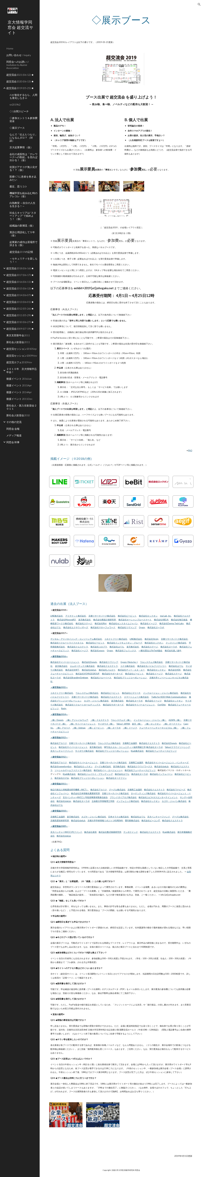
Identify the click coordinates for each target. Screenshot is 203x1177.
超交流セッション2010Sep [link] (21, 348)
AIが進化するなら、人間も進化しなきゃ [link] (23, 96)
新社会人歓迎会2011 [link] (18, 342)
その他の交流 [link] (14, 421)
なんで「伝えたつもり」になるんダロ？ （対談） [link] (23, 137)
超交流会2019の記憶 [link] (21, 251)
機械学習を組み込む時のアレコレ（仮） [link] (23, 194)
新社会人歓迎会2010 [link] (18, 415)
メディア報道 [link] (14, 435)
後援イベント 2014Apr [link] (19, 392)
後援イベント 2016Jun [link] (19, 378)
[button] (199, 4)
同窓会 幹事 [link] (13, 442)
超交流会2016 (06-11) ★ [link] (20, 281)
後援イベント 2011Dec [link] (19, 398)
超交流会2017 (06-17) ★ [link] (20, 274)
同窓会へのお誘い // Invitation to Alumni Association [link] (17, 64)
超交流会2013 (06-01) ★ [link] (20, 301)
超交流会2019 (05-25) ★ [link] (20, 87)
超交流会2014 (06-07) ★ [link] (20, 295)
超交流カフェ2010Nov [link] (19, 362)
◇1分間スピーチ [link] (19, 111)
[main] (121, 19)
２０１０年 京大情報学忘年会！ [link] (21, 370)
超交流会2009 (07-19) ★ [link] (20, 328)
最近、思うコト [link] (18, 186)
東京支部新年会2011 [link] (18, 335)
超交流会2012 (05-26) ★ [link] (20, 308)
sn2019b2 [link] (15, 104)
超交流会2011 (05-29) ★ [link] (20, 315)
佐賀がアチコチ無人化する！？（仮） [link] (23, 168)
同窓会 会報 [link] (13, 428)
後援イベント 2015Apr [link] (19, 385)
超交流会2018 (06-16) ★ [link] (20, 268)
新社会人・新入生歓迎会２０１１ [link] (21, 407)
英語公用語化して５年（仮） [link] (22, 234)
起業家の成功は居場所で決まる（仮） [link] (23, 243)
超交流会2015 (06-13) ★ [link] (20, 288)
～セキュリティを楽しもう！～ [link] (23, 260)
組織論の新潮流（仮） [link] (22, 225)
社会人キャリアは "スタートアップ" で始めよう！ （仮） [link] (23, 215)
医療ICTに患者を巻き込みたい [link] (23, 178)
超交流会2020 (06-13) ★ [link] (20, 81)
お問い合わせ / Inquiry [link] (18, 55)
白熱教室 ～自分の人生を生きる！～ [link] (22, 204)
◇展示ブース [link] (17, 127)
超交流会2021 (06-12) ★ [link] (20, 74)
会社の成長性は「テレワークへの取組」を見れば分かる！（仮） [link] (23, 157)
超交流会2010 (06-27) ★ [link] (20, 321)
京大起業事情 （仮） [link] (21, 147)
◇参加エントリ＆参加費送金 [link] (23, 119)
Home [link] (9, 48)
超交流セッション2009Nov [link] (21, 355)
